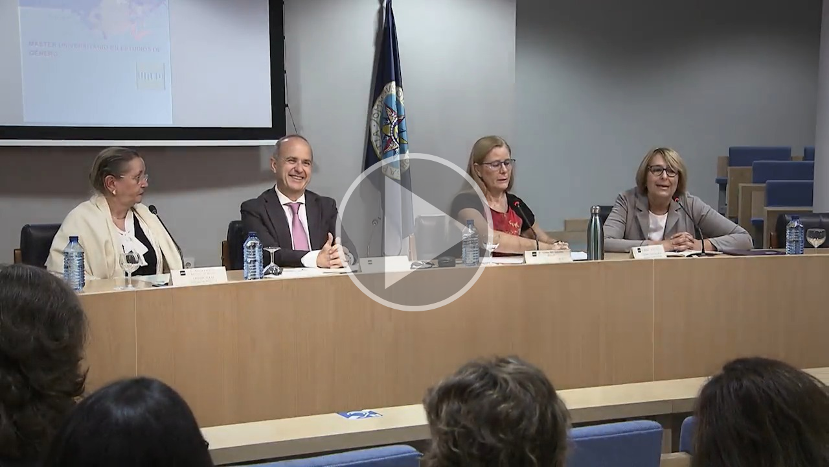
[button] (414, 233)
